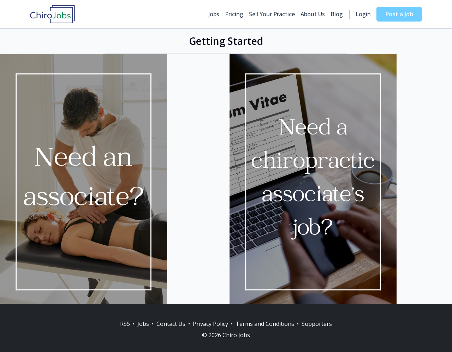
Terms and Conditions (265, 324)
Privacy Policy (210, 324)
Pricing (234, 14)
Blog (337, 14)
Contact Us (170, 324)
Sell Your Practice (272, 14)
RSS (125, 324)
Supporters (317, 324)
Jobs (213, 14)
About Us (313, 14)
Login (363, 14)
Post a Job (399, 14)
